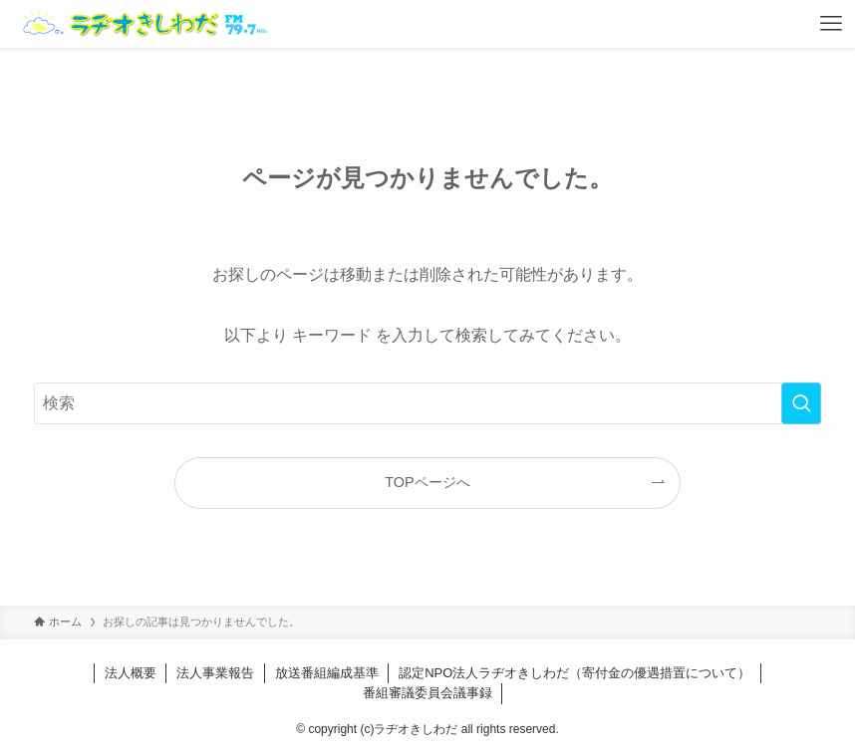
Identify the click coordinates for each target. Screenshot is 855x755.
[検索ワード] (427, 403)
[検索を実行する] (801, 403)
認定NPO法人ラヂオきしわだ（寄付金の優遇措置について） (574, 672)
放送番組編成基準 (327, 672)
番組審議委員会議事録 (427, 692)
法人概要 (130, 672)
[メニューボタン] (831, 24)
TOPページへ (427, 482)
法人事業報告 (215, 672)
